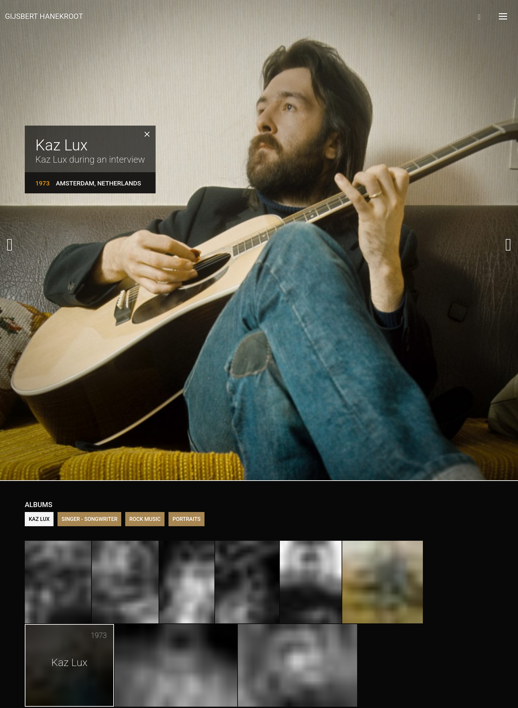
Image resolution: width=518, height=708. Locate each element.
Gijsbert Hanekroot (44, 16)
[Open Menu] (502, 16)
